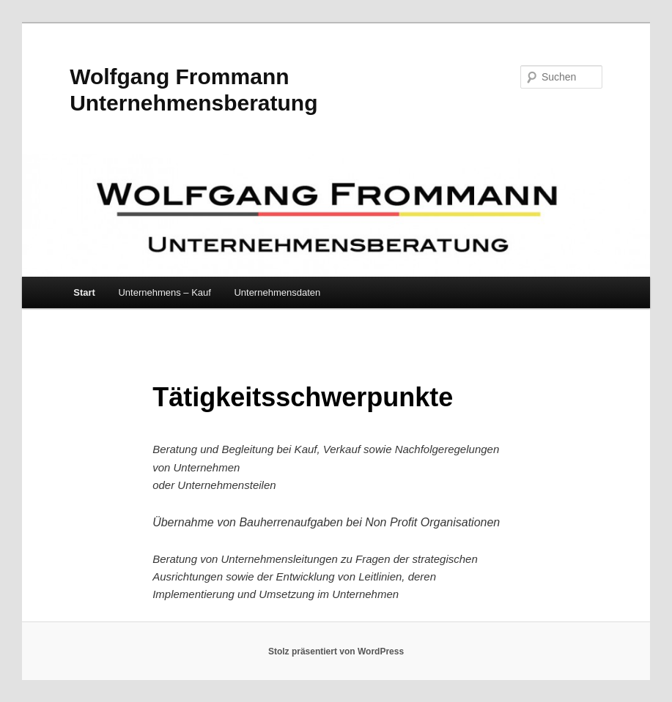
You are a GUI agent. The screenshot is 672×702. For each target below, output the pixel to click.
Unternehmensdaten (277, 292)
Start (84, 292)
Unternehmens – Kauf (164, 292)
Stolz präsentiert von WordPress (336, 651)
